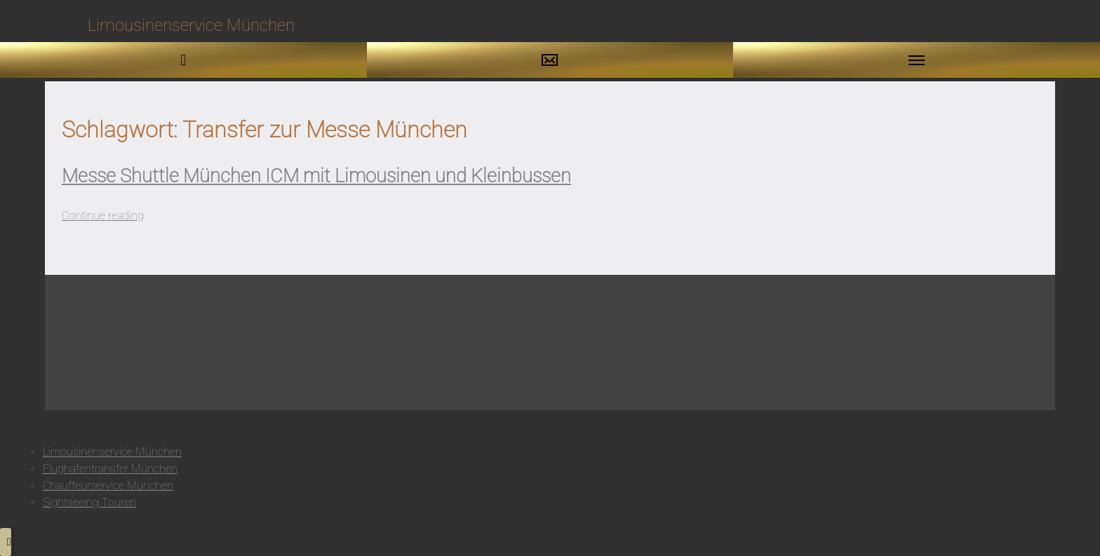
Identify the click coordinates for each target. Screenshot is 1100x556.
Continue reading (103, 215)
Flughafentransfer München (110, 468)
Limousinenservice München (112, 452)
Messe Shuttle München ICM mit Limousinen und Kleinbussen (316, 176)
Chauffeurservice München (108, 485)
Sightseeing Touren (89, 502)
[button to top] (5, 542)
